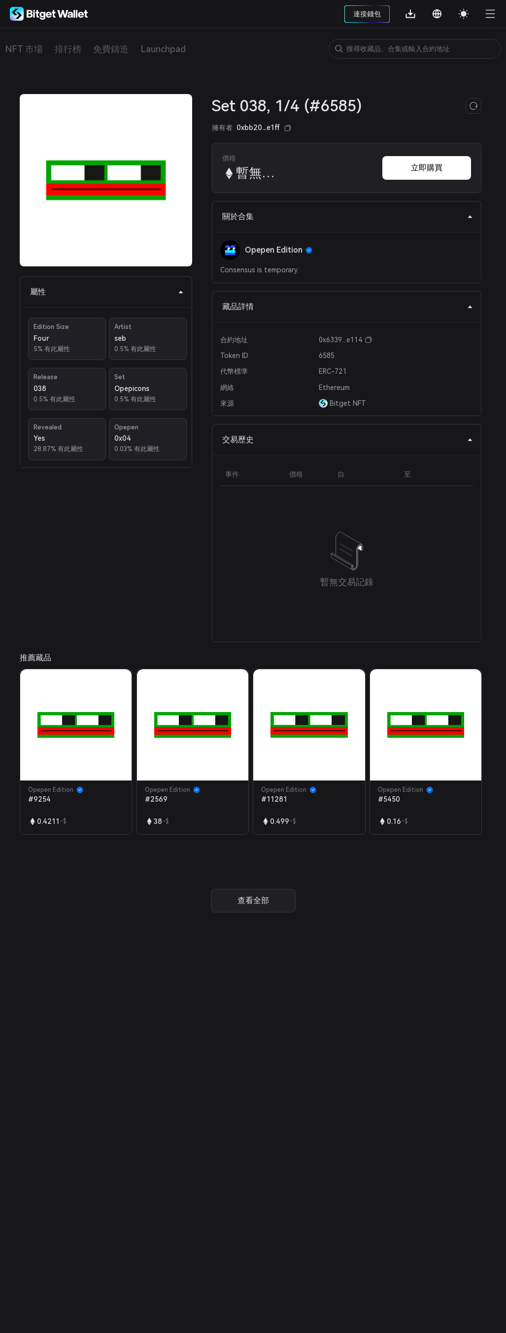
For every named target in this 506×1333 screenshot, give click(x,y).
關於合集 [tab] (347, 216)
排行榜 (68, 49)
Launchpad (163, 49)
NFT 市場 (24, 49)
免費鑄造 (111, 49)
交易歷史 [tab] (347, 439)
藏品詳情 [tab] (347, 306)
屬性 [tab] (107, 291)
